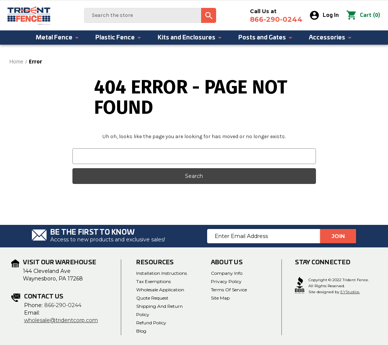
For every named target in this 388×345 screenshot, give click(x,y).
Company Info (226, 273)
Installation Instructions (161, 273)
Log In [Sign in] (324, 15)
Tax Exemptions (153, 281)
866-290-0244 (62, 305)
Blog (141, 331)
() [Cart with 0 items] (363, 15)
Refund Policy (151, 322)
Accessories (330, 38)
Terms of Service (229, 289)
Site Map (220, 298)
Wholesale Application (160, 289)
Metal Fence (58, 38)
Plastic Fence (118, 38)
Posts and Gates (265, 38)
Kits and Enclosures (190, 38)
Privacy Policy (226, 281)
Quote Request (152, 298)
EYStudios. (350, 291)
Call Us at (276, 16)
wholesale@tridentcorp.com (61, 320)
